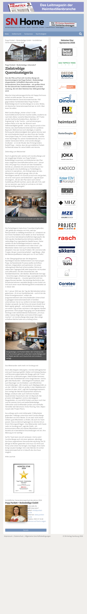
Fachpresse (28, 34)
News (7, 34)
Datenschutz (18, 536)
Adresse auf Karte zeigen (37, 521)
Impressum (8, 536)
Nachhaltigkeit (41, 34)
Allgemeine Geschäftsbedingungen (38, 536)
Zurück (25, 530)
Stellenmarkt (16, 34)
